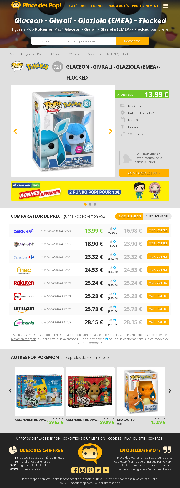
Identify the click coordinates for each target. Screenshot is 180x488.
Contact (155, 438)
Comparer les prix (144, 173)
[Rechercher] (132, 41)
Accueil (14, 54)
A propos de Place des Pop (38, 438)
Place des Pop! (36, 5)
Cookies (114, 438)
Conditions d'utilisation (84, 438)
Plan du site (134, 438)
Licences (98, 6)
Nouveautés (118, 6)
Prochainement (145, 6)
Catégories (78, 6)
